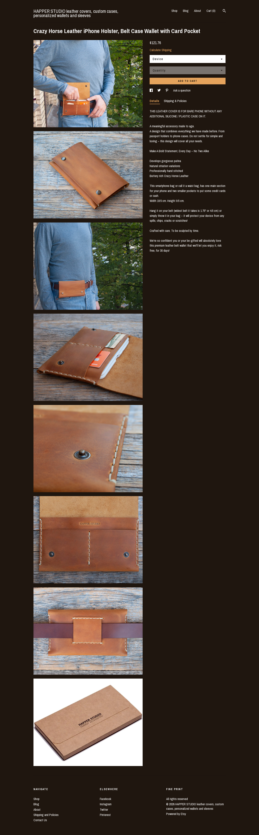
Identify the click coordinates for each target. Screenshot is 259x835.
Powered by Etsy (176, 814)
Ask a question (182, 90)
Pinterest (105, 815)
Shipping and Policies (46, 815)
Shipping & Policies (175, 101)
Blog (186, 11)
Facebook (105, 799)
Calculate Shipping (161, 50)
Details (155, 101)
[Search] (224, 11)
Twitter (104, 809)
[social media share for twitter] (159, 90)
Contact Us (40, 820)
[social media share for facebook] (152, 90)
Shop (174, 11)
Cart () (210, 11)
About (197, 11)
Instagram (106, 804)
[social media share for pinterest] (167, 90)
